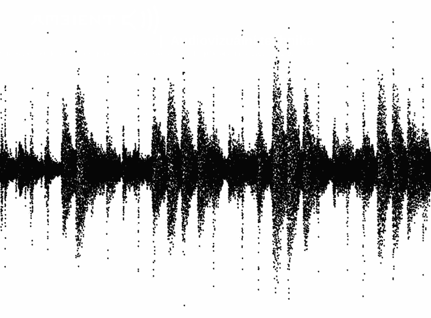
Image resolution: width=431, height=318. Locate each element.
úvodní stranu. (272, 53)
